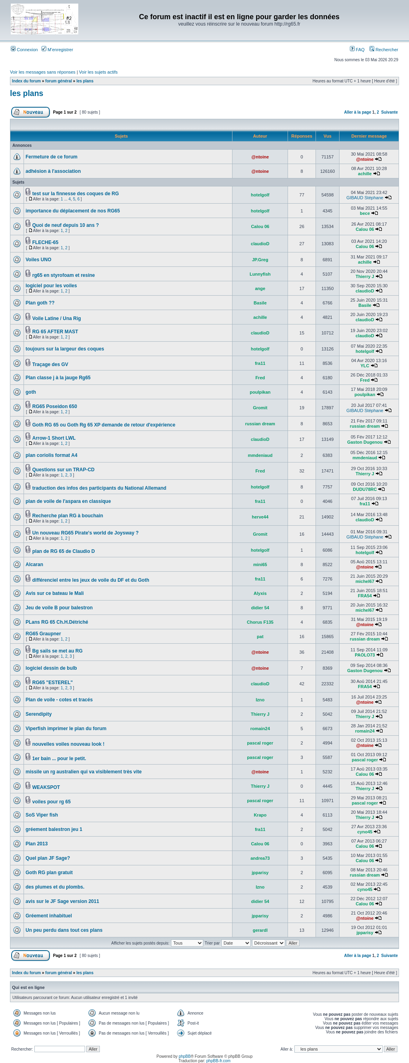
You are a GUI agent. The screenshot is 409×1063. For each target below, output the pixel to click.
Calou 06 (260, 226)
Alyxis (260, 593)
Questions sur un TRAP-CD (63, 469)
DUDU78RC (365, 489)
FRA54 (365, 595)
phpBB (185, 1056)
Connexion (24, 49)
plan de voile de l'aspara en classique (68, 501)
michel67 (364, 581)
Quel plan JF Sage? (48, 858)
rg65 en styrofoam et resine (63, 275)
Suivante (389, 112)
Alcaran (34, 564)
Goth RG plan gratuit (49, 872)
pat (260, 636)
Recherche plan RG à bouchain (67, 515)
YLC (364, 365)
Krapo (260, 815)
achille (364, 173)
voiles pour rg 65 (51, 802)
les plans (84, 81)
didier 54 (260, 607)
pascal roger (260, 743)
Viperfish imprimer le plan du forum (66, 728)
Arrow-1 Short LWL (54, 438)
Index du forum (26, 81)
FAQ (357, 49)
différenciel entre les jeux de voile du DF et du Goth (90, 580)
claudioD (260, 243)
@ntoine (260, 156)
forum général (58, 81)
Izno (260, 699)
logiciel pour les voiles (51, 285)
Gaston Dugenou (365, 442)
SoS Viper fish (42, 815)
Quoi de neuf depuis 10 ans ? (65, 225)
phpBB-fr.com (218, 1061)
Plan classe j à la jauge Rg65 (58, 377)
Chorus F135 (260, 622)
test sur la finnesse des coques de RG (75, 193)
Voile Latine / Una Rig (56, 318)
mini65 (260, 564)
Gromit (260, 407)
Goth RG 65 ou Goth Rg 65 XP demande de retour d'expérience (103, 425)
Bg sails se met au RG (57, 651)
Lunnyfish (260, 274)
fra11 (260, 363)
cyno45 (365, 831)
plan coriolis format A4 (51, 455)
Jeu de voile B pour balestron (59, 608)
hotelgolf (260, 194)
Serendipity (39, 714)
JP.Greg (260, 259)
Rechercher (383, 49)
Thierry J (364, 276)
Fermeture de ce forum (51, 157)
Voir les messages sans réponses (42, 72)
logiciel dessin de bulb (51, 668)
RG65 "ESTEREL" (52, 682)
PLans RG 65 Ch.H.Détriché (57, 622)
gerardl (260, 930)
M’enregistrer (57, 49)
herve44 (260, 516)
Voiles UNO (38, 259)
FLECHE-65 (45, 242)
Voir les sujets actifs (98, 72)
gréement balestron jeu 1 (54, 829)
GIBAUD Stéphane (364, 197)
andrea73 (260, 858)
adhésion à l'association (53, 171)
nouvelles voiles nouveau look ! (68, 744)
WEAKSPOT (46, 787)
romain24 (260, 728)
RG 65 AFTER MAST (55, 331)
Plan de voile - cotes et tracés (59, 700)
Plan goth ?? (40, 303)
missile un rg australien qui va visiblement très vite (84, 772)
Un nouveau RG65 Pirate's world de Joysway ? (85, 533)
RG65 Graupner (43, 634)
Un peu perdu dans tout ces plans (64, 930)
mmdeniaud (260, 455)
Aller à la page (357, 112)
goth (31, 392)
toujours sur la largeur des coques (65, 349)
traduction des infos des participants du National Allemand (99, 488)
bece (365, 213)
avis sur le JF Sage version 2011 (62, 901)
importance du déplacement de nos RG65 (73, 211)
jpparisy (260, 872)
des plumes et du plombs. (55, 887)
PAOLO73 (365, 655)
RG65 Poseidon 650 (54, 406)
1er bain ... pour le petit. (59, 758)
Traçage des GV (50, 364)
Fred (260, 377)
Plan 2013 (37, 844)
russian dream (260, 423)
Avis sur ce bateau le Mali (55, 593)
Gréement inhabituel (49, 916)
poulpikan (260, 392)
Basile (260, 302)
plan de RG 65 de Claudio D (63, 551)
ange (260, 288)
